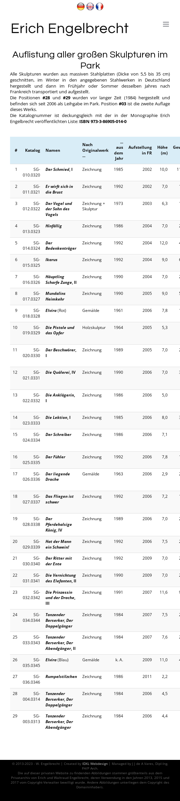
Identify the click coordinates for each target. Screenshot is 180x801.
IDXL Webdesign (95, 763)
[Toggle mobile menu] (166, 24)
